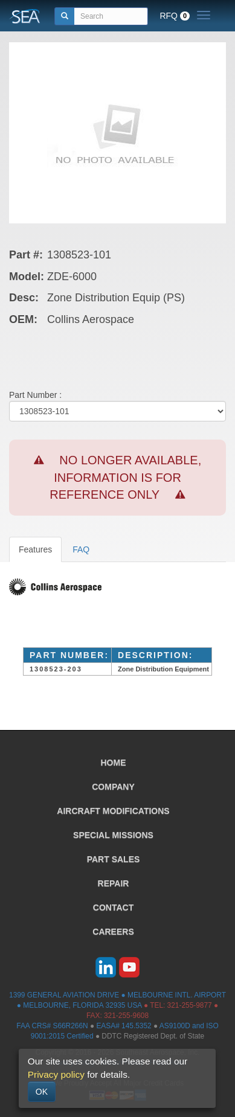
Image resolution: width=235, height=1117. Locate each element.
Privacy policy (56, 1074)
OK (42, 1091)
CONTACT (113, 907)
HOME (113, 762)
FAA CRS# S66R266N (52, 1026)
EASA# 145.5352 (123, 1026)
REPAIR (113, 883)
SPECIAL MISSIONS (113, 835)
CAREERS (113, 931)
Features (35, 549)
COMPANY (113, 787)
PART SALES (113, 859)
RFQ (174, 16)
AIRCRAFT (113, 811)
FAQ (80, 549)
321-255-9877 (189, 1005)
